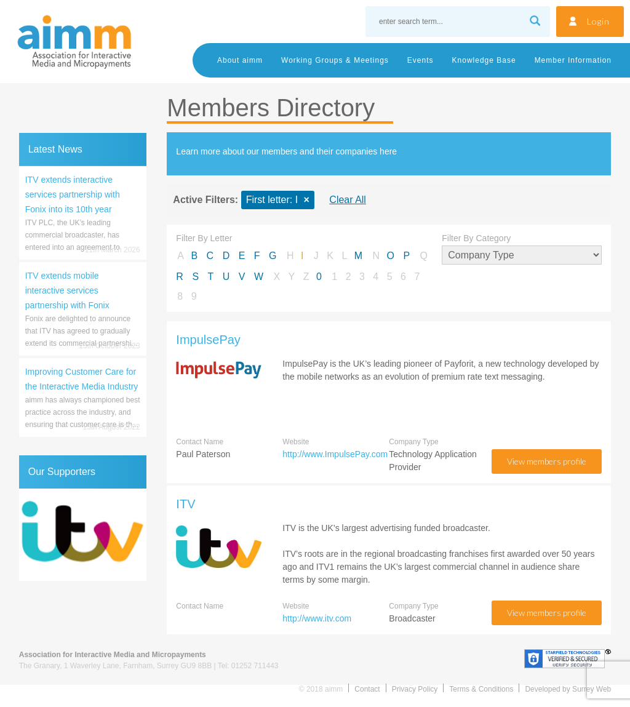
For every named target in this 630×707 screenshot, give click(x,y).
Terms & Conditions (481, 689)
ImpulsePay (208, 339)
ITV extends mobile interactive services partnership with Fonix (67, 290)
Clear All (347, 199)
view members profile (546, 461)
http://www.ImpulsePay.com (335, 454)
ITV (185, 504)
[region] (82, 535)
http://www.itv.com (316, 618)
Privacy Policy (415, 689)
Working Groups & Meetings (335, 60)
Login (598, 21)
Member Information (573, 60)
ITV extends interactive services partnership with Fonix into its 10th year (72, 194)
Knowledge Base (484, 60)
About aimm (240, 60)
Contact (367, 689)
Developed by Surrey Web (568, 689)
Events (420, 60)
